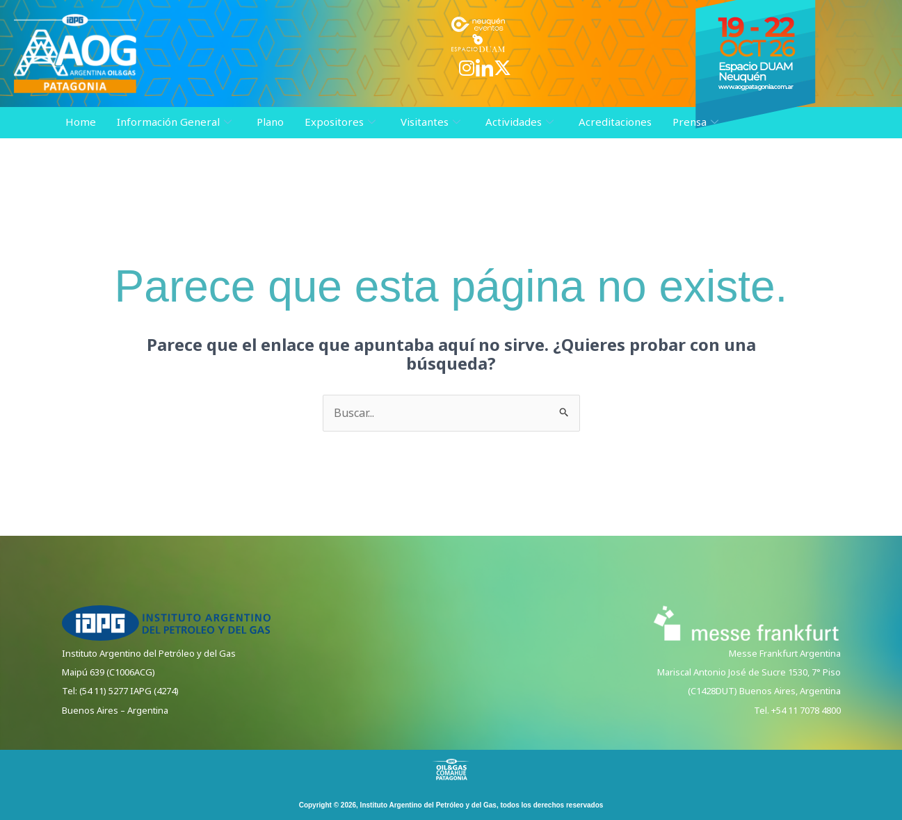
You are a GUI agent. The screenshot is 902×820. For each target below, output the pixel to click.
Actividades (519, 122)
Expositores (340, 122)
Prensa (695, 122)
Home (80, 122)
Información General (174, 122)
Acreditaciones (615, 122)
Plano (270, 122)
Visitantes (430, 122)
